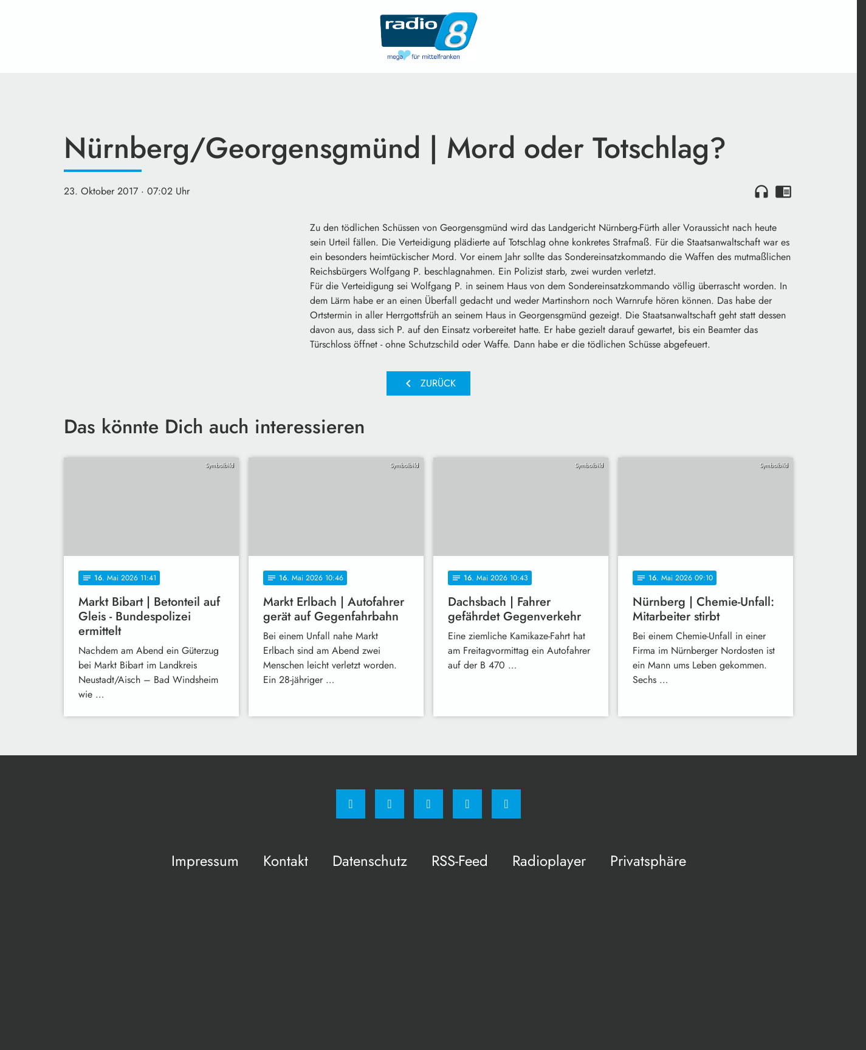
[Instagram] (389, 803)
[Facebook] (350, 803)
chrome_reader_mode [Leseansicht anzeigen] (783, 191)
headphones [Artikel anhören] (761, 191)
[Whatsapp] (428, 803)
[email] (506, 803)
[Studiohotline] (467, 803)
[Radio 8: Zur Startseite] (428, 36)
